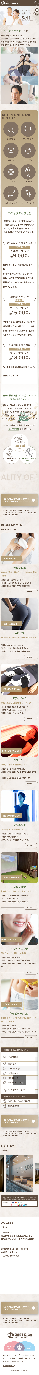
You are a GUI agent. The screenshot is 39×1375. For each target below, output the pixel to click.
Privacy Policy (9, 1365)
